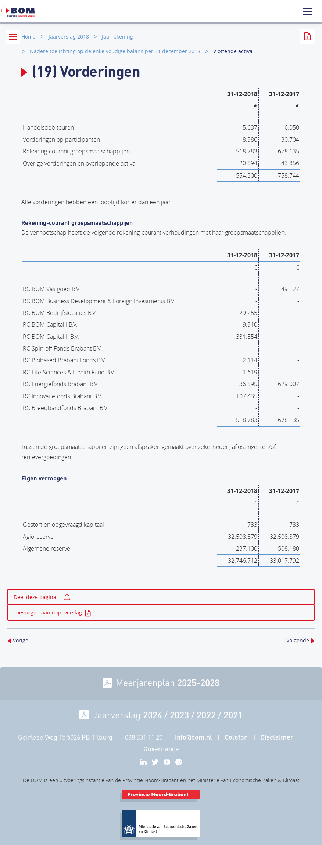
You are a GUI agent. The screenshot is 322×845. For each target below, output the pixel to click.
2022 (206, 714)
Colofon (236, 737)
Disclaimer (276, 737)
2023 (179, 714)
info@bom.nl (193, 737)
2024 (152, 714)
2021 (233, 714)
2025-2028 (198, 682)
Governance (161, 749)
